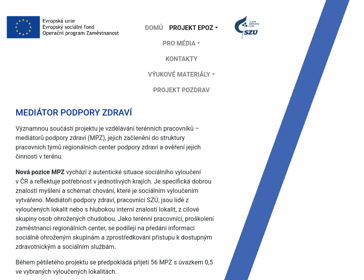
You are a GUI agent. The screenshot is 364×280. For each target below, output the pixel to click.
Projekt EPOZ (191, 28)
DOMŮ (154, 28)
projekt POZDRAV (181, 90)
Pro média (179, 43)
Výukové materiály (179, 74)
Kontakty (181, 59)
